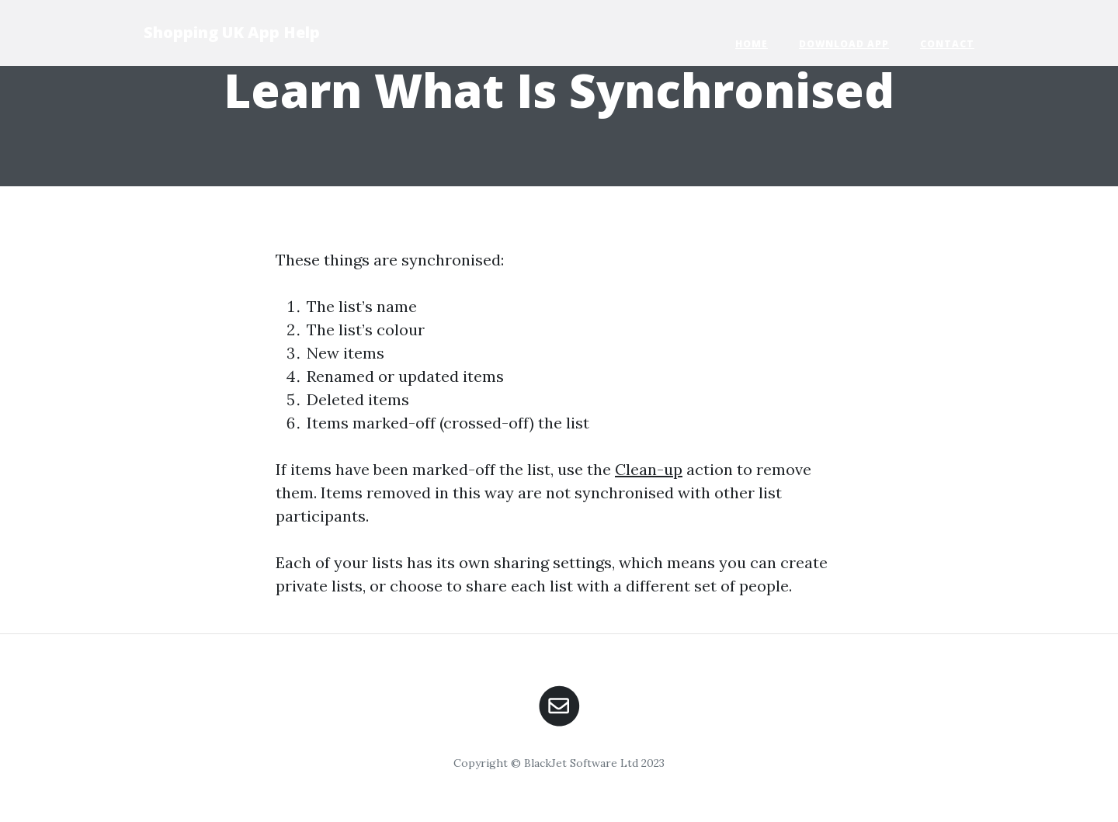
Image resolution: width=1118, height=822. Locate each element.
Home (751, 43)
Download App (844, 43)
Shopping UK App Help (232, 32)
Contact (947, 43)
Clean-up (648, 469)
